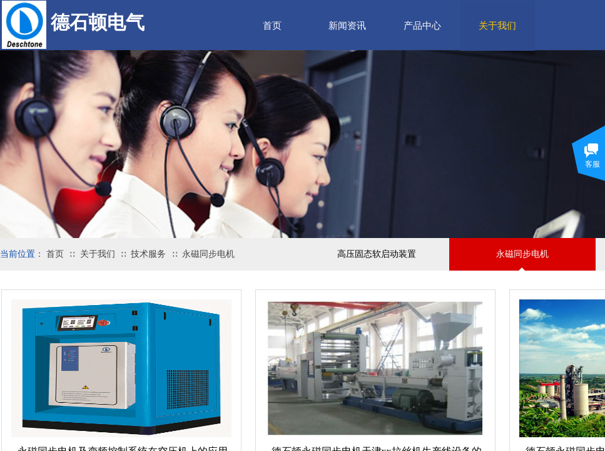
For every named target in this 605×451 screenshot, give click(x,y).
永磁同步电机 (208, 254)
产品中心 (422, 26)
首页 (272, 26)
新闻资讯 (347, 26)
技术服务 (148, 254)
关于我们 (97, 254)
